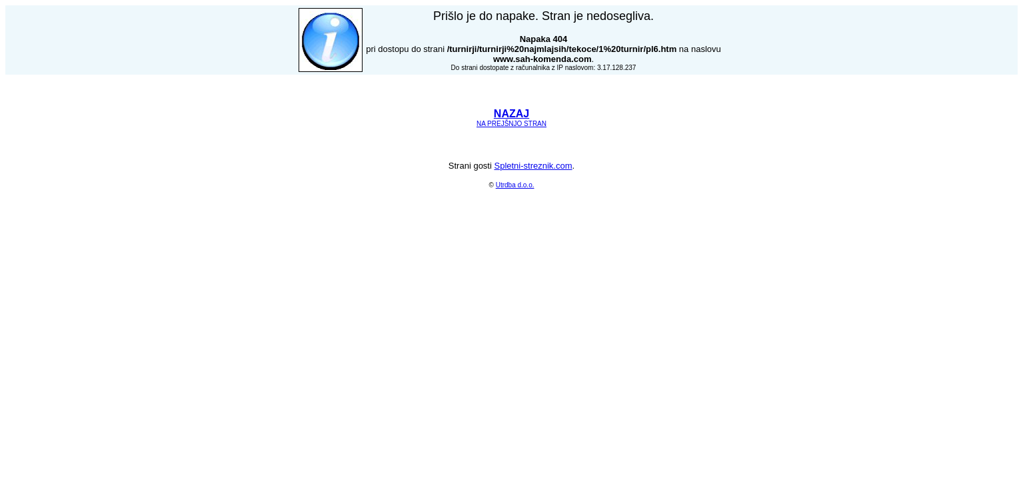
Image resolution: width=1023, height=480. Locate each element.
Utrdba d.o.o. (515, 185)
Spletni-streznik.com (533, 166)
